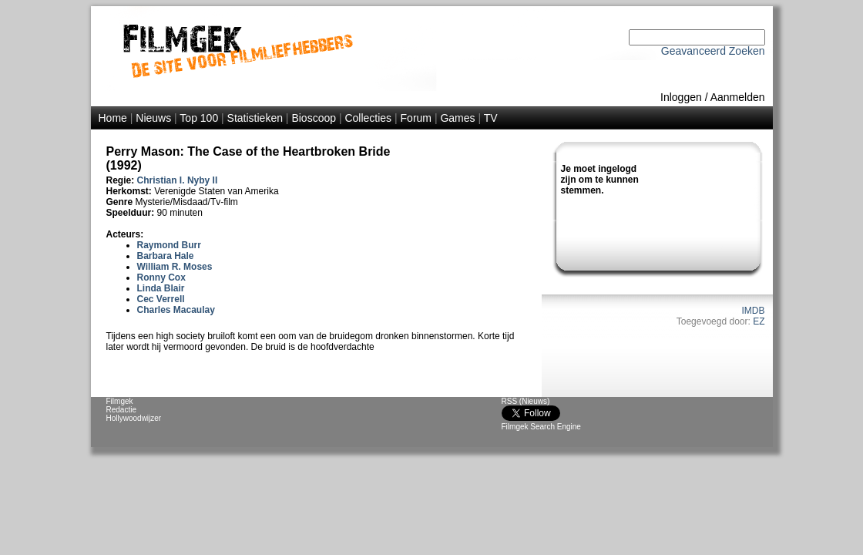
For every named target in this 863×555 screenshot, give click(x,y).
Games (457, 118)
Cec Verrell (161, 299)
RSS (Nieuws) (526, 401)
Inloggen (681, 97)
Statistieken (255, 118)
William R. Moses (175, 266)
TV (491, 118)
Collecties (367, 118)
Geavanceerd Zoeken (713, 51)
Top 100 (199, 118)
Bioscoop (313, 118)
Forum (416, 118)
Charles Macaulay (176, 309)
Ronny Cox (161, 277)
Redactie (121, 409)
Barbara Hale (165, 256)
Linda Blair (161, 288)
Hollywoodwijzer (134, 418)
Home (113, 118)
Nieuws (153, 118)
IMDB (753, 310)
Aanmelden (737, 97)
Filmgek (119, 401)
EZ (758, 321)
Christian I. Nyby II (177, 180)
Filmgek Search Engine (541, 426)
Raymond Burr (169, 245)
